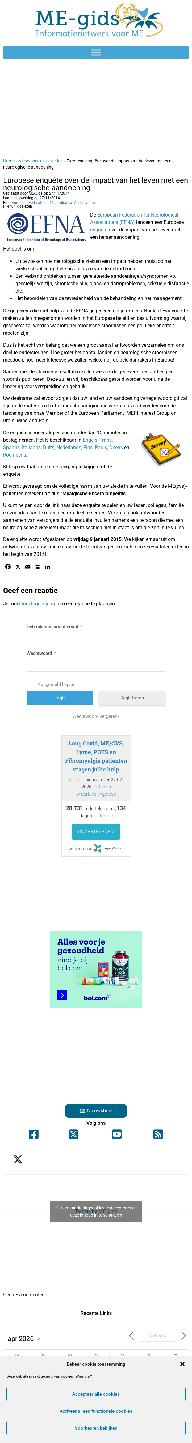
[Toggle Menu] (96, 52)
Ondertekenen (96, 832)
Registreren (132, 698)
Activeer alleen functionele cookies (96, 1411)
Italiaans (31, 447)
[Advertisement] (95, 108)
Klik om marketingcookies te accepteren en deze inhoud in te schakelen (96, 1211)
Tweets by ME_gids (96, 1211)
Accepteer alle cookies (96, 1394)
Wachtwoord (41, 653)
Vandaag (157, 1336)
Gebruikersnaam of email (54, 626)
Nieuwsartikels (33, 160)
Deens (116, 447)
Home (9, 160)
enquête (98, 230)
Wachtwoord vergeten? (96, 716)
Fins (88, 447)
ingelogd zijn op (39, 604)
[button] (182, 1364)
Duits (48, 447)
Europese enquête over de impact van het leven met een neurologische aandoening (95, 184)
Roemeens (14, 455)
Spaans (11, 447)
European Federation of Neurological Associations (54, 202)
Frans (105, 440)
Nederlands (68, 447)
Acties (56, 160)
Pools (100, 447)
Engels (89, 440)
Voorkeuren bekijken (96, 1428)
